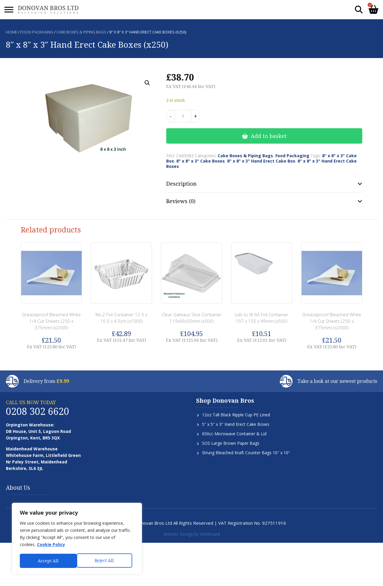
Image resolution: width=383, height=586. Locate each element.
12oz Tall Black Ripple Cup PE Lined (236, 415)
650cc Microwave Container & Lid (234, 433)
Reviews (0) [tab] (180, 201)
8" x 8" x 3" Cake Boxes (200, 161)
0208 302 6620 (37, 411)
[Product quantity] (183, 116)
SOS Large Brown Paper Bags (230, 443)
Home (11, 32)
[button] (147, 83)
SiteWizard (210, 534)
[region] (77, 539)
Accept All (105, 560)
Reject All (47, 560)
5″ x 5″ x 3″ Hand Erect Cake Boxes (235, 424)
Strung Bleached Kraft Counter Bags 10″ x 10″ (246, 452)
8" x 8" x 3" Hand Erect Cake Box (261, 161)
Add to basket (269, 135)
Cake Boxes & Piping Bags (81, 32)
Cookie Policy (51, 545)
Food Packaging (36, 32)
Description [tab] (181, 183)
